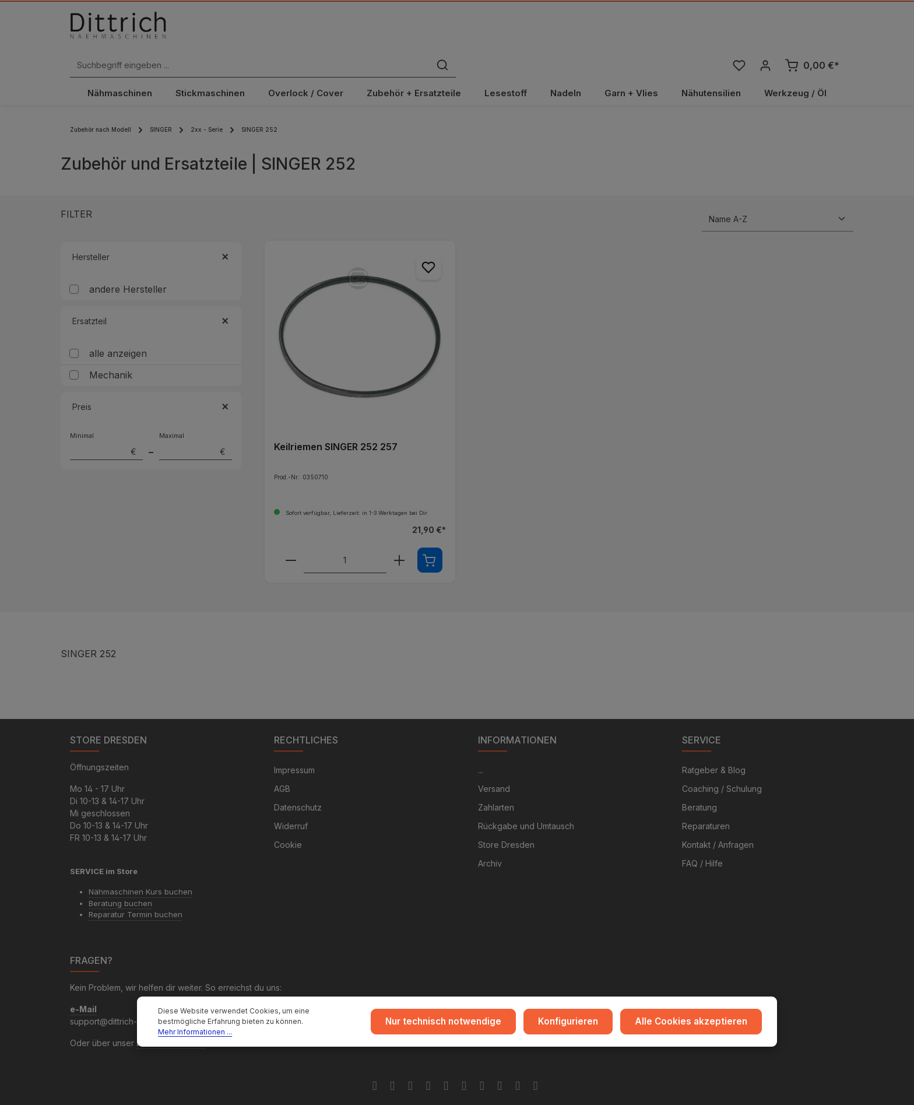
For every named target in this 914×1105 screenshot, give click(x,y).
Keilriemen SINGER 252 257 (336, 424)
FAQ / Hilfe (702, 843)
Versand (494, 769)
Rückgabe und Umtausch (526, 806)
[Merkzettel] (737, 31)
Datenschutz (298, 787)
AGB (282, 769)
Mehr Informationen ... (292, 1030)
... (480, 750)
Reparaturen (706, 806)
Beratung (699, 787)
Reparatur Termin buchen (135, 894)
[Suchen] (636, 31)
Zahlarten (496, 787)
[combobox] (444, 31)
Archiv (490, 843)
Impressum (294, 750)
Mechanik (110, 353)
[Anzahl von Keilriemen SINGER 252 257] (345, 539)
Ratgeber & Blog (714, 750)
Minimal (106, 424)
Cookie (288, 825)
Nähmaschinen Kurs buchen (140, 871)
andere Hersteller (128, 267)
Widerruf (291, 806)
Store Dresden (506, 825)
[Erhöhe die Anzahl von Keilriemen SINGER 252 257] (399, 539)
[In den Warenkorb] (429, 538)
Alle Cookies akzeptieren (696, 1025)
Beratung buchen (120, 882)
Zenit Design (434, 1091)
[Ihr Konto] (765, 31)
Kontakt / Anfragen (718, 825)
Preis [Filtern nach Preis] (151, 385)
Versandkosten (643, 1091)
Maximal (195, 424)
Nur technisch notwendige (465, 1025)
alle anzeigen (118, 332)
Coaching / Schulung (722, 769)
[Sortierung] (777, 197)
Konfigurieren (582, 1025)
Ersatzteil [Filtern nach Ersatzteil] (151, 299)
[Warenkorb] (812, 31)
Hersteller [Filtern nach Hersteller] (151, 235)
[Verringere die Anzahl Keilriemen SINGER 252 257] (290, 539)
